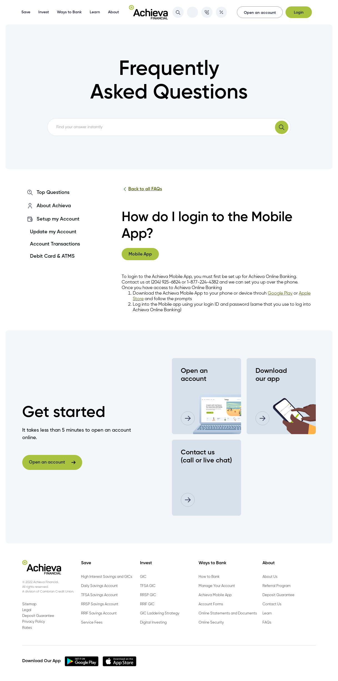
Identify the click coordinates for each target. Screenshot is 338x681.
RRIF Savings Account (99, 613)
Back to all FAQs (142, 189)
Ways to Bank (69, 12)
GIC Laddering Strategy (159, 613)
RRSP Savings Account (99, 604)
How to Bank (209, 577)
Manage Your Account (217, 586)
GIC (143, 577)
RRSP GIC (148, 595)
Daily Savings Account (99, 586)
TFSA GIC (148, 586)
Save (25, 12)
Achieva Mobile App (215, 595)
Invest (43, 12)
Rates (27, 628)
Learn (95, 12)
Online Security (211, 622)
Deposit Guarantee (278, 595)
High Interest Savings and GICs (106, 577)
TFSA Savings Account (99, 595)
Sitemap (29, 604)
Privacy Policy (33, 622)
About (113, 12)
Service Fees (91, 622)
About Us (269, 577)
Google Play (280, 293)
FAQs (266, 622)
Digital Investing (153, 622)
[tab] (140, 254)
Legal (26, 610)
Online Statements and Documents (228, 613)
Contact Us (271, 604)
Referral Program (276, 586)
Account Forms (211, 604)
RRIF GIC (147, 604)
